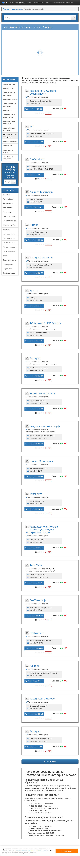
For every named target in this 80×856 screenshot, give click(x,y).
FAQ (29, 2)
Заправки (6, 229)
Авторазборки (8, 199)
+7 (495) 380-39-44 (34, 648)
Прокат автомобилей (11, 242)
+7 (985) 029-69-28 (34, 376)
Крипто (34, 290)
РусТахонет (36, 633)
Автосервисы (8, 203)
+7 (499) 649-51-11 (34, 681)
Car (4, 3)
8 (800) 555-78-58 (33, 109)
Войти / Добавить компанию (62, 2)
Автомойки (7, 195)
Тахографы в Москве (42, 698)
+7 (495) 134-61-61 (34, 306)
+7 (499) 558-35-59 (34, 477)
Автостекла (7, 145)
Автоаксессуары (9, 84)
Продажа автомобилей (11, 238)
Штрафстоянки (8, 269)
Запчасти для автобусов (8, 158)
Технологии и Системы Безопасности (43, 92)
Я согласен (67, 851)
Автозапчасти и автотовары (9, 94)
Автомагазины (8, 190)
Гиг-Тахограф (38, 600)
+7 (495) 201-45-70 (34, 444)
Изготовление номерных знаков (11, 234)
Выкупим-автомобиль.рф (45, 426)
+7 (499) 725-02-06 (34, 341)
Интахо (34, 224)
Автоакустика (8, 88)
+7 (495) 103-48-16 (34, 548)
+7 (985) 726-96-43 (34, 409)
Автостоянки (7, 208)
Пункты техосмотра (10, 247)
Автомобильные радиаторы (9, 129)
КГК (32, 126)
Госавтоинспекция (10, 221)
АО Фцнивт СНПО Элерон (45, 323)
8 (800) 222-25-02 (33, 747)
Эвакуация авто (9, 273)
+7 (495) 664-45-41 (34, 583)
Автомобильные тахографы (9, 136)
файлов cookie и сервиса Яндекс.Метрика (32, 851)
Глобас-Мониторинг (41, 461)
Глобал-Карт (37, 159)
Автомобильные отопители (9, 123)
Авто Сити (36, 565)
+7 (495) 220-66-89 (34, 240)
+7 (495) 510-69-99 (34, 273)
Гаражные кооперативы (11, 216)
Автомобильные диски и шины (9, 116)
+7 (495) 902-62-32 (34, 509)
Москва (21, 2)
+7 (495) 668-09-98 (34, 142)
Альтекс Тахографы (41, 192)
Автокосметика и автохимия (9, 105)
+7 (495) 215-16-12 (34, 714)
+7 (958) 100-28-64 (34, 616)
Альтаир (34, 665)
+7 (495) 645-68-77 (34, 175)
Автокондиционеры (10, 99)
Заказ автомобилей (10, 225)
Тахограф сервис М (41, 257)
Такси (5, 256)
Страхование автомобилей (11, 251)
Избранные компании (41, 2)
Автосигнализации (10, 141)
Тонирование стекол (10, 260)
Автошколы (7, 212)
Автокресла (7, 110)
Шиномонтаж (8, 264)
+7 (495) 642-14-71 (34, 207)
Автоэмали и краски (8, 151)
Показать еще (50, 762)
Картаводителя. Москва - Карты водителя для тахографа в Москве (42, 529)
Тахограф (35, 358)
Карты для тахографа (42, 393)
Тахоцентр (36, 493)
